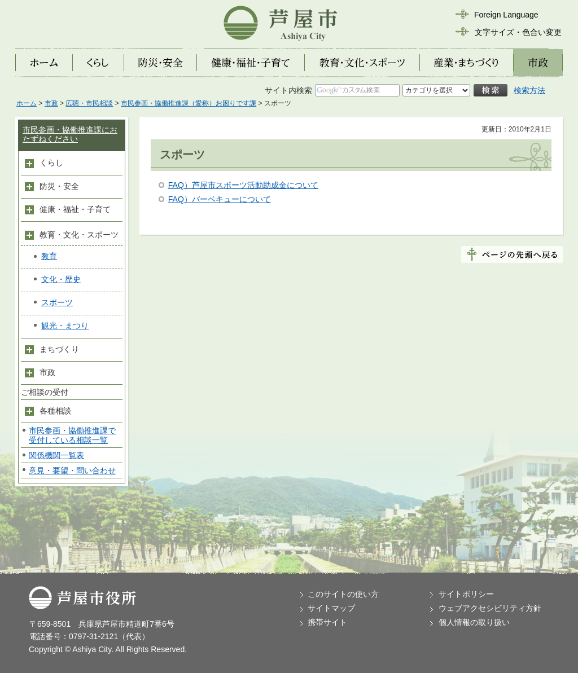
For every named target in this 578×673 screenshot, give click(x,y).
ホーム (26, 103)
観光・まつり (65, 325)
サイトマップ (331, 608)
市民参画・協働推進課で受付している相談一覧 (72, 435)
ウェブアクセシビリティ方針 (490, 608)
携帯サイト (327, 622)
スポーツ (57, 302)
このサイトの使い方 (343, 594)
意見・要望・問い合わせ (72, 470)
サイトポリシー (466, 594)
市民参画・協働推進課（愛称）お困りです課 (188, 103)
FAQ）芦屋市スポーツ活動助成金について (243, 185)
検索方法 (529, 90)
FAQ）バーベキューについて (219, 199)
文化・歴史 (61, 279)
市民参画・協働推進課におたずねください (70, 134)
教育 (49, 256)
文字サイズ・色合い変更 (518, 32)
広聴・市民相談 (89, 103)
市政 (51, 103)
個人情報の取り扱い (474, 622)
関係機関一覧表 (56, 455)
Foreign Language (506, 14)
